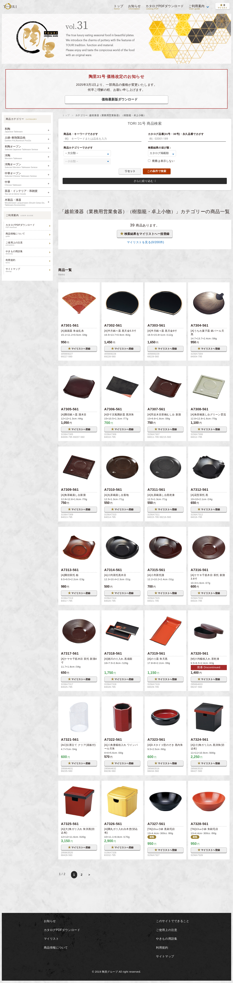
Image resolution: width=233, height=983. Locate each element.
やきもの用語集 (28, 252)
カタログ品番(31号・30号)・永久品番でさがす (176, 134)
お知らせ (134, 7)
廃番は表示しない (163, 160)
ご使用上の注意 (28, 243)
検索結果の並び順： (160, 147)
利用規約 (28, 261)
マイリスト (51, 939)
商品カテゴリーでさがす (78, 147)
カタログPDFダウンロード (164, 7)
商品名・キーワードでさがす (81, 134)
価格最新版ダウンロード (120, 99)
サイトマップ (28, 270)
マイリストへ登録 (79, 348)
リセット (130, 171)
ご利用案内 (197, 7)
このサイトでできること (172, 921)
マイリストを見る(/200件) (145, 242)
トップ (118, 7)
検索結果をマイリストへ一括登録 (145, 234)
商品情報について (28, 234)
